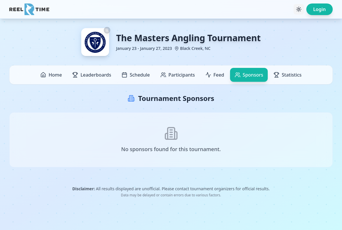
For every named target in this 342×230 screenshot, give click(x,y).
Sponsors (249, 75)
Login (319, 9)
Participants (177, 75)
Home (51, 75)
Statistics (287, 75)
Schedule (136, 75)
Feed (214, 75)
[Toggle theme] (299, 9)
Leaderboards (91, 75)
